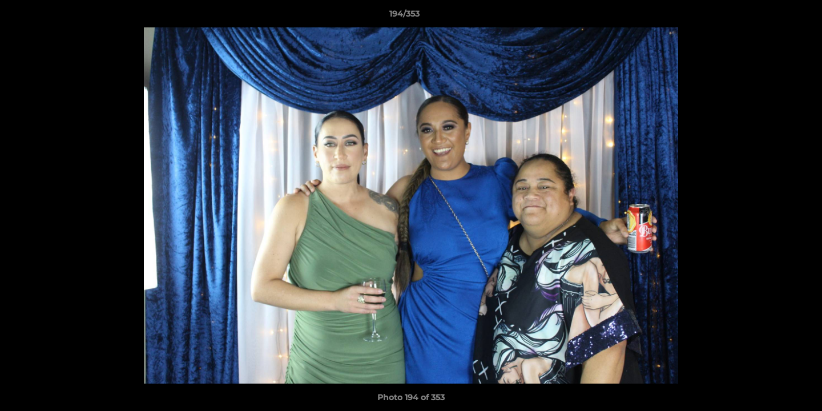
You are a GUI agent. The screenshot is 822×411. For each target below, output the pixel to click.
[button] (774, 16)
